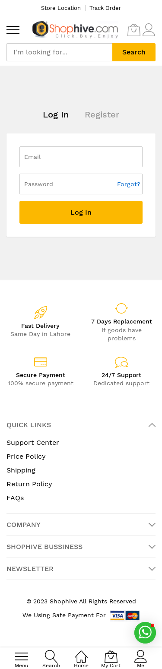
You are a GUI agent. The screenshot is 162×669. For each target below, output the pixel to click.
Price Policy (26, 456)
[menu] (12, 29)
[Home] (81, 652)
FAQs (15, 498)
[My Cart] (133, 30)
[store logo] (75, 29)
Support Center (32, 442)
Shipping (20, 470)
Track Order (105, 8)
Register (102, 114)
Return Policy (29, 484)
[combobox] (59, 52)
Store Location (61, 8)
